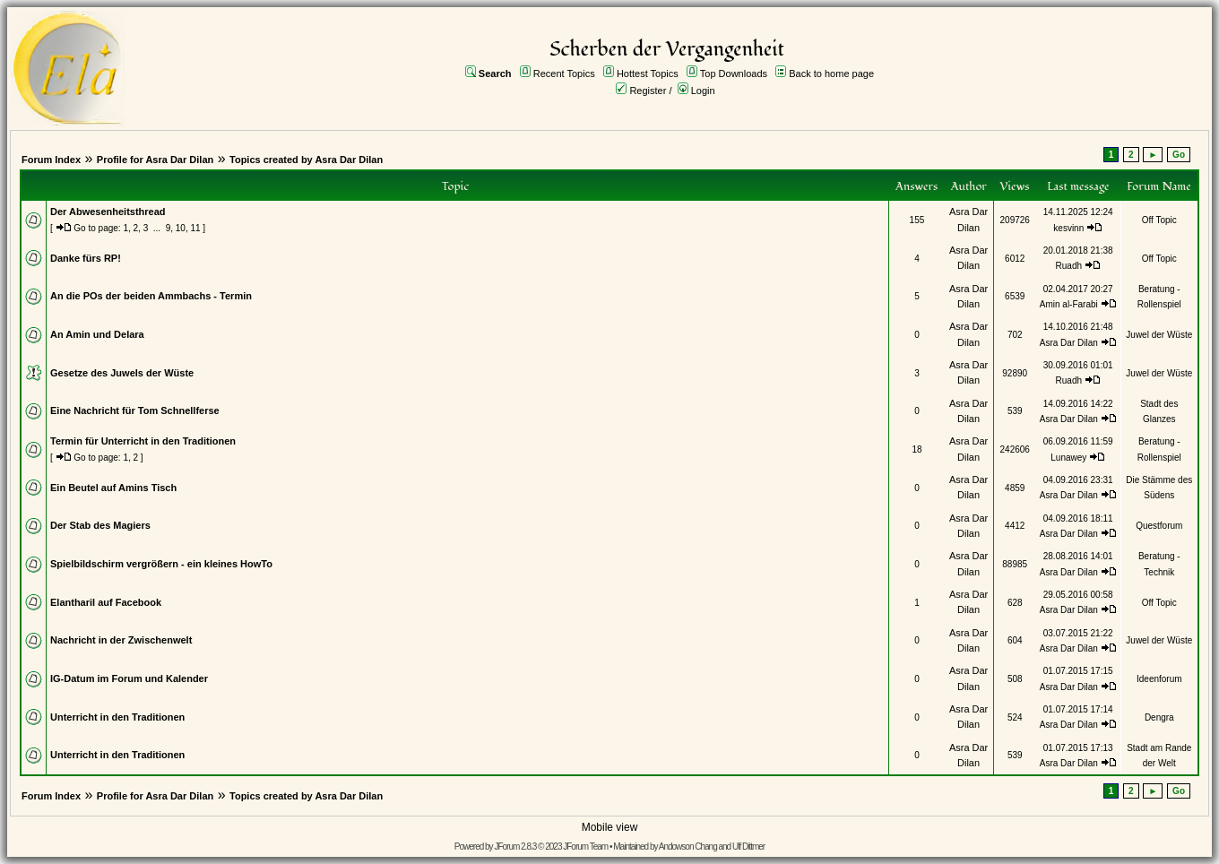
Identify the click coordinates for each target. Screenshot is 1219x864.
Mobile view (610, 827)
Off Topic (1159, 220)
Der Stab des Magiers (100, 525)
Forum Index (51, 159)
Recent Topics (564, 73)
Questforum (1159, 526)
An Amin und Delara (97, 334)
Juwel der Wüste (1159, 335)
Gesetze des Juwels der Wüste (122, 372)
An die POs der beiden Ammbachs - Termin (151, 295)
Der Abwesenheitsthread (108, 211)
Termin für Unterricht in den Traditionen (143, 441)
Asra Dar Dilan (1069, 343)
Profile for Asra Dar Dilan (155, 159)
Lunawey (1068, 457)
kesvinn (1068, 228)
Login (703, 90)
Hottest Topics (648, 73)
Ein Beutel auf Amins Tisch (113, 487)
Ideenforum (1159, 679)
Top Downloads (733, 73)
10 (181, 228)
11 (195, 228)
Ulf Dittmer (748, 846)
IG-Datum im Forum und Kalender (129, 678)
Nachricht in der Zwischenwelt (121, 640)
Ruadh (1069, 266)
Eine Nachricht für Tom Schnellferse (135, 410)
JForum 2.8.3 (515, 846)
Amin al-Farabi (1069, 304)
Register (647, 90)
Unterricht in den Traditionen (117, 717)
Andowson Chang (688, 846)
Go (1178, 155)
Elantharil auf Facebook (105, 602)
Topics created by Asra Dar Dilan (306, 159)
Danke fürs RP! (85, 258)
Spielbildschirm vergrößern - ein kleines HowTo (161, 563)
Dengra (1159, 717)
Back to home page (831, 73)
